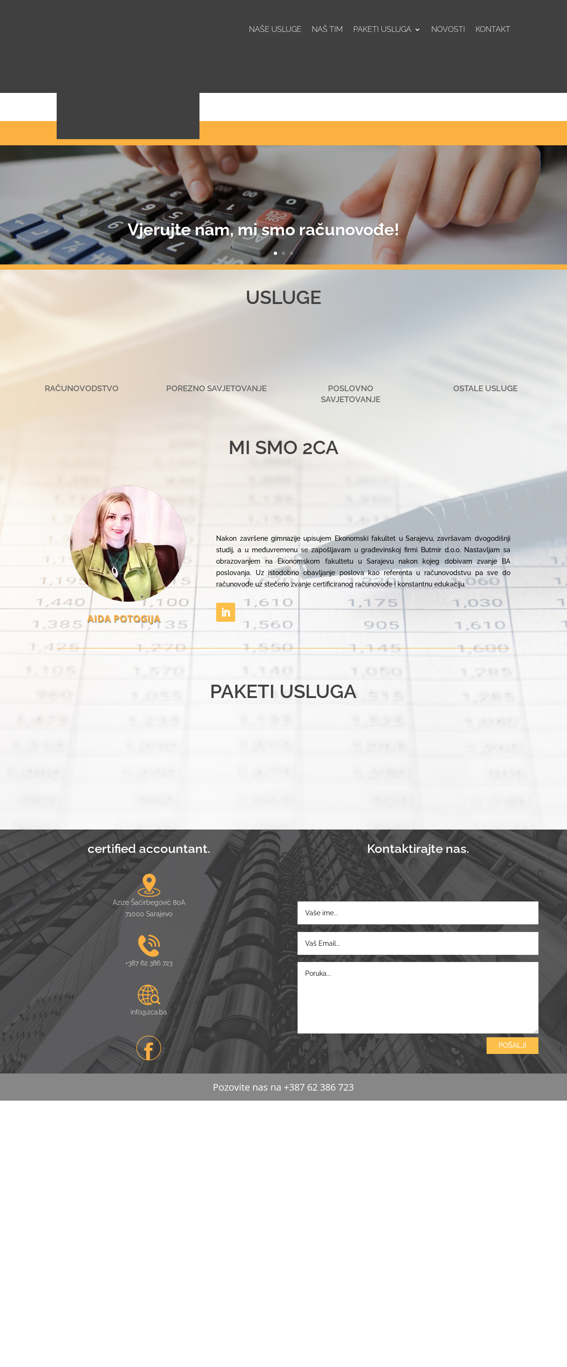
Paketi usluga (382, 30)
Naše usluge (275, 30)
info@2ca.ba (148, 1278)
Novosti (448, 30)
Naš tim (327, 30)
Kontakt (493, 30)
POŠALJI (512, 1311)
